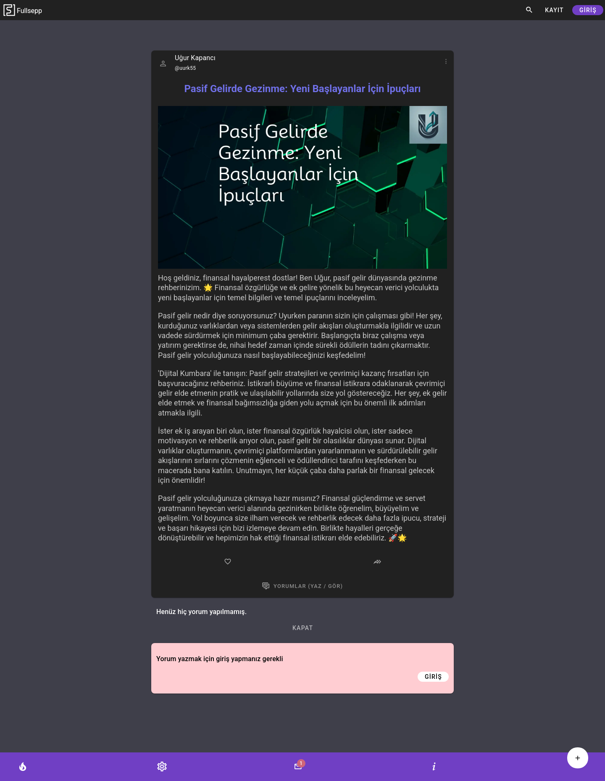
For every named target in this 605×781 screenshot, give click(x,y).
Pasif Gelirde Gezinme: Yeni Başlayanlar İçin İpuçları (302, 89)
